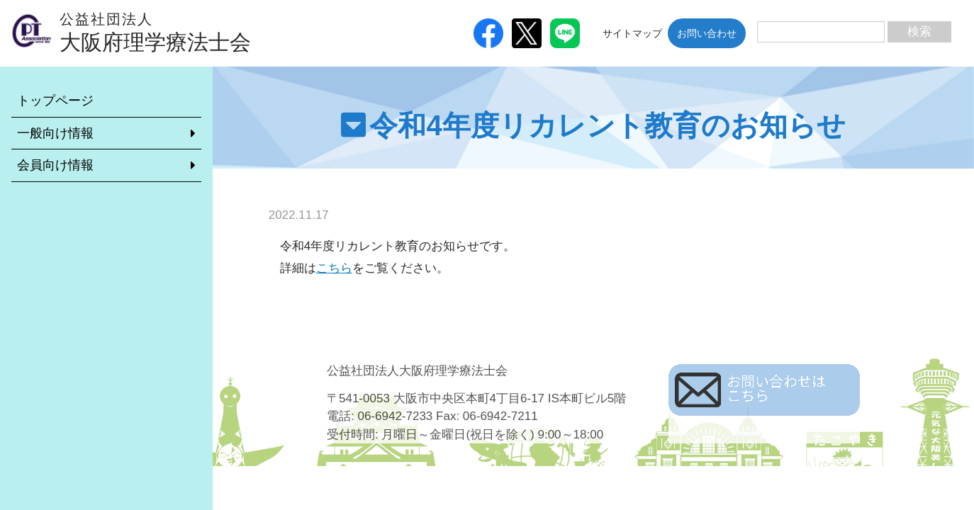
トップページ (55, 101)
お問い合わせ (707, 33)
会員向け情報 (55, 165)
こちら (334, 268)
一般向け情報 (55, 133)
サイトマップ (632, 33)
